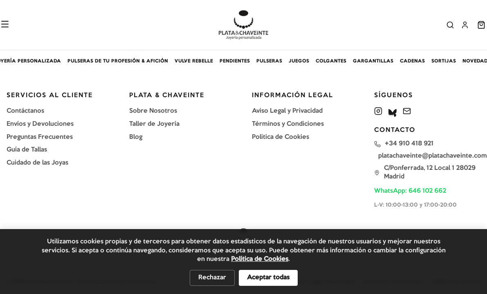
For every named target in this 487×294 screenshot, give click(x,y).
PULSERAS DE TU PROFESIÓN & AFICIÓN (117, 61)
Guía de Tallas (27, 150)
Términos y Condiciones (288, 124)
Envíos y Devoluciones (40, 124)
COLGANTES (331, 61)
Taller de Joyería (154, 124)
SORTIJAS (443, 61)
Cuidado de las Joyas (37, 163)
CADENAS (412, 61)
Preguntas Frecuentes (40, 137)
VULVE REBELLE (194, 61)
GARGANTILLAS (373, 61)
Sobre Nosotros (153, 111)
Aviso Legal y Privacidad (287, 111)
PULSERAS (269, 61)
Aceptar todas (268, 278)
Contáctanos (25, 111)
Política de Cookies (280, 137)
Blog (135, 137)
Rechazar (212, 278)
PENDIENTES (235, 61)
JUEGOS (299, 61)
